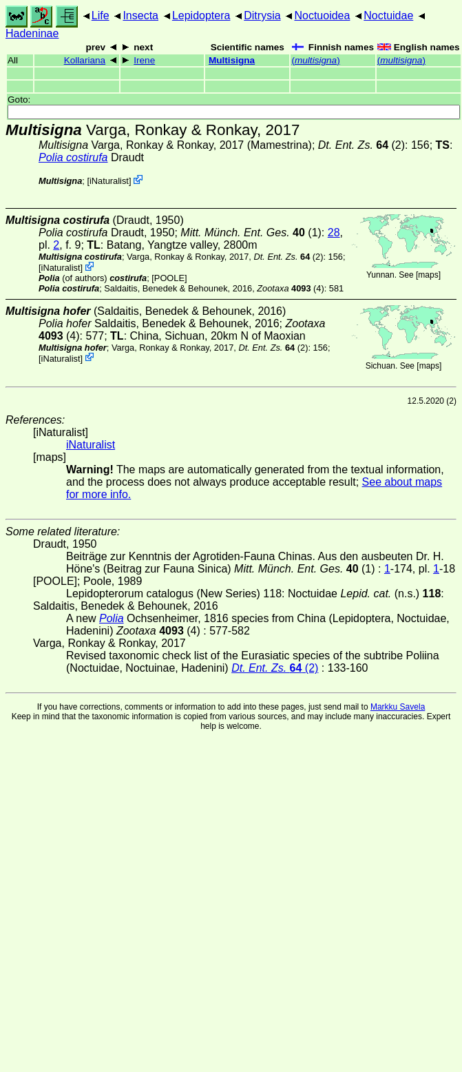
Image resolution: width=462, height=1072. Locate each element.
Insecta (140, 15)
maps (428, 275)
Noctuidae (388, 15)
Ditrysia (262, 15)
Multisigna (232, 60)
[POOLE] (169, 278)
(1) (251, 232)
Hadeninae (32, 33)
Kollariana (84, 60)
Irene (144, 60)
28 (334, 232)
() (315, 60)
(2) (361, 145)
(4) (290, 288)
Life (100, 15)
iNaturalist (109, 181)
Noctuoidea (322, 15)
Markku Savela (397, 707)
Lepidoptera (201, 15)
